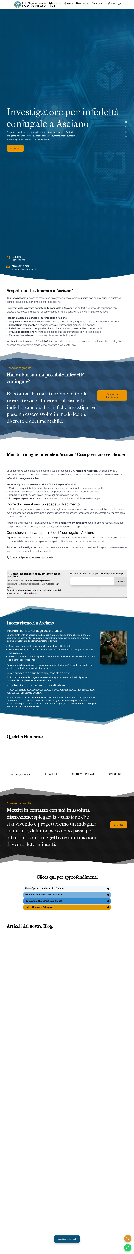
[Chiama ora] (127, 1238)
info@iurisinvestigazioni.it (24, 269)
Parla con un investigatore (112, 395)
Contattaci (15, 148)
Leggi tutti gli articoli (67, 1239)
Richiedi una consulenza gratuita (25, 677)
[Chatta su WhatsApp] (127, 1247)
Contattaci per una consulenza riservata (31, 557)
